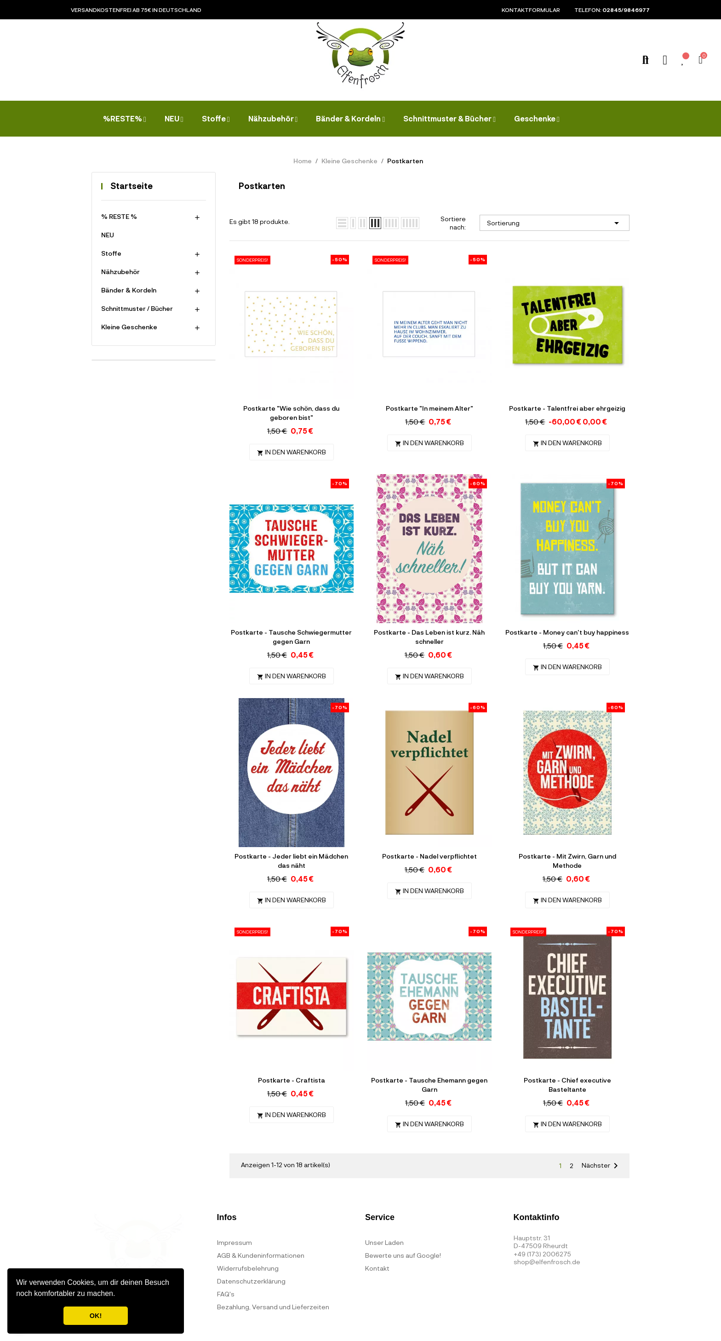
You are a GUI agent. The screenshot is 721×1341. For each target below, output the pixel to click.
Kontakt (377, 1268)
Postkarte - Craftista (291, 1080)
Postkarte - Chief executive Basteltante (567, 1084)
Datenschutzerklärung (251, 1281)
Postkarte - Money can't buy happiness (567, 632)
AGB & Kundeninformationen (260, 1255)
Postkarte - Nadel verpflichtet (429, 856)
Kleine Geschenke (129, 327)
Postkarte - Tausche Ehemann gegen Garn (429, 1084)
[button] (118, 1294)
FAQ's (226, 1294)
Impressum (234, 1242)
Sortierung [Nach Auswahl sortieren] (554, 223)
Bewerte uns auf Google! (403, 1255)
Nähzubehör (120, 271)
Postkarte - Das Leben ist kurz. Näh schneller (429, 636)
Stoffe (111, 253)
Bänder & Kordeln (128, 290)
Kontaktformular (531, 9)
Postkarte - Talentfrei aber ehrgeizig (567, 408)
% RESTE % (119, 216)
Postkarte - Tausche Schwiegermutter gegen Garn (291, 636)
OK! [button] (96, 1315)
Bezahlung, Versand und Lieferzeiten (273, 1307)
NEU (107, 235)
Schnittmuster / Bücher (137, 308)
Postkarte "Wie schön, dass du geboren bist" (291, 412)
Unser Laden (384, 1242)
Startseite (131, 186)
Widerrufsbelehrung (248, 1268)
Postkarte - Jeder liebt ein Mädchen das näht (291, 860)
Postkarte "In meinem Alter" (429, 408)
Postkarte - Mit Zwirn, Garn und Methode (567, 860)
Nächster (601, 1165)
